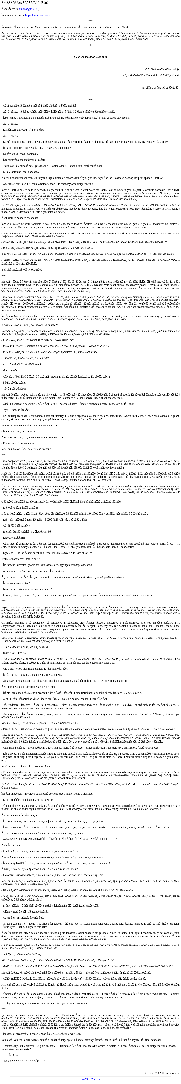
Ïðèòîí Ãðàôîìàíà (90, 1079)
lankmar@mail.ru (28, 8)
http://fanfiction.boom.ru (39, 14)
